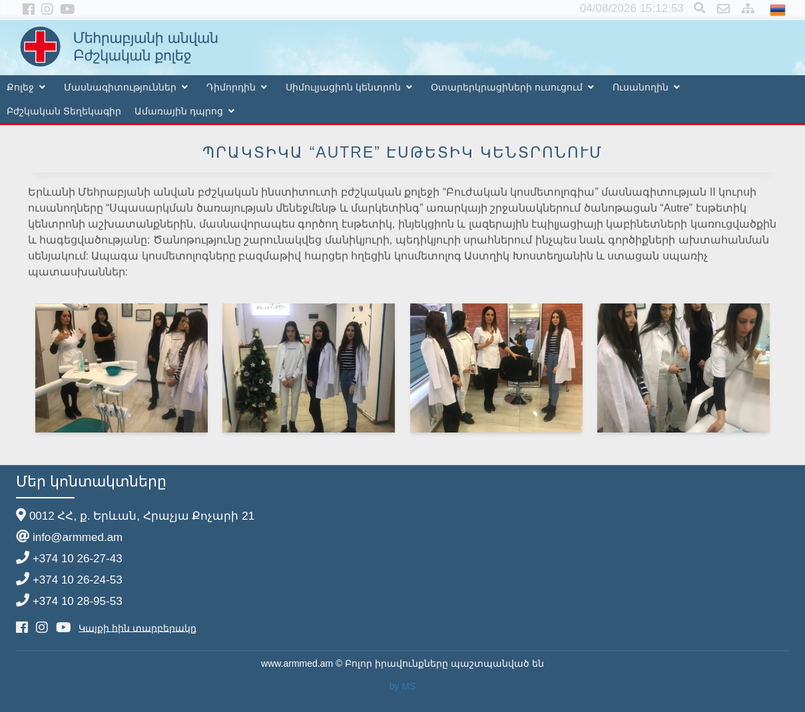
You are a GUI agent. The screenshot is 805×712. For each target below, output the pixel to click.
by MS (403, 686)
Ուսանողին (641, 87)
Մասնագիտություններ (120, 87)
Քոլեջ (20, 87)
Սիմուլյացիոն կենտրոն (343, 87)
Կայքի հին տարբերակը (137, 627)
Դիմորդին (231, 87)
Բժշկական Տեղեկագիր (64, 111)
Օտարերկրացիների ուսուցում (507, 87)
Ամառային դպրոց (178, 111)
